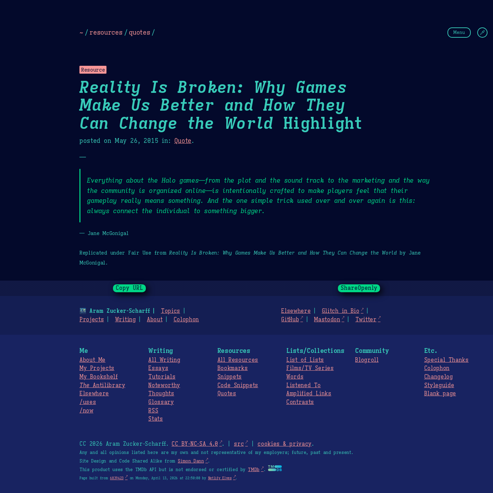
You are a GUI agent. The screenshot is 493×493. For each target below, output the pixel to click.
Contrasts (300, 402)
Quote (182, 141)
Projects (91, 319)
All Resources (237, 360)
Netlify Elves (220, 478)
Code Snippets (237, 385)
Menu (459, 32)
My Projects (96, 368)
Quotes (226, 393)
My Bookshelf (98, 376)
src (239, 444)
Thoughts (161, 393)
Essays (158, 368)
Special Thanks (446, 360)
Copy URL (129, 288)
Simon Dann (191, 461)
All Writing (164, 360)
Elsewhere (296, 311)
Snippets (229, 376)
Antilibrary (102, 385)
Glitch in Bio (340, 311)
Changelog (438, 376)
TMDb (254, 469)
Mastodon (327, 319)
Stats (155, 419)
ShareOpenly (359, 288)
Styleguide (439, 385)
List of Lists (305, 360)
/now (86, 410)
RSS (153, 410)
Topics (170, 311)
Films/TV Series (310, 368)
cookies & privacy (284, 444)
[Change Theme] (482, 32)
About (154, 319)
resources (105, 32)
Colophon (186, 319)
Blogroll (366, 360)
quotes (139, 32)
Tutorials (161, 376)
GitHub (290, 319)
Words (294, 376)
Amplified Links (308, 393)
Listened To (303, 385)
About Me (92, 360)
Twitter (366, 319)
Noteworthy (164, 385)
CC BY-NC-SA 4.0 (195, 444)
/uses (87, 402)
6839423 (117, 478)
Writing (125, 319)
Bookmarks (232, 368)
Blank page (440, 393)
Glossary (161, 402)
